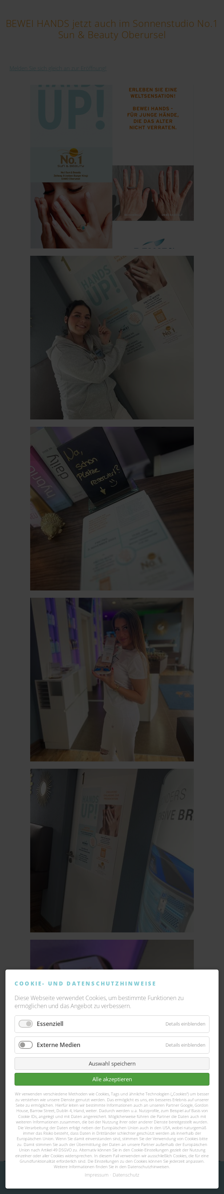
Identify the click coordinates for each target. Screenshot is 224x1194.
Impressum (96, 1174)
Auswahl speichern (112, 1063)
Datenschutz (126, 1174)
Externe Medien (58, 1045)
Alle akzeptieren (112, 1079)
